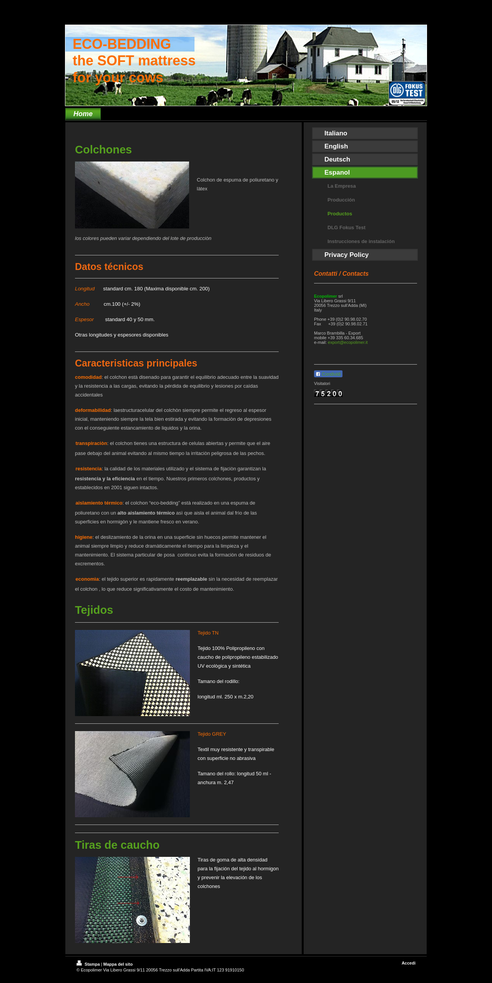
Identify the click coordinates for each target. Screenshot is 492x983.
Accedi (409, 963)
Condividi (328, 374)
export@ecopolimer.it (348, 342)
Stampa (88, 964)
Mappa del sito (118, 964)
